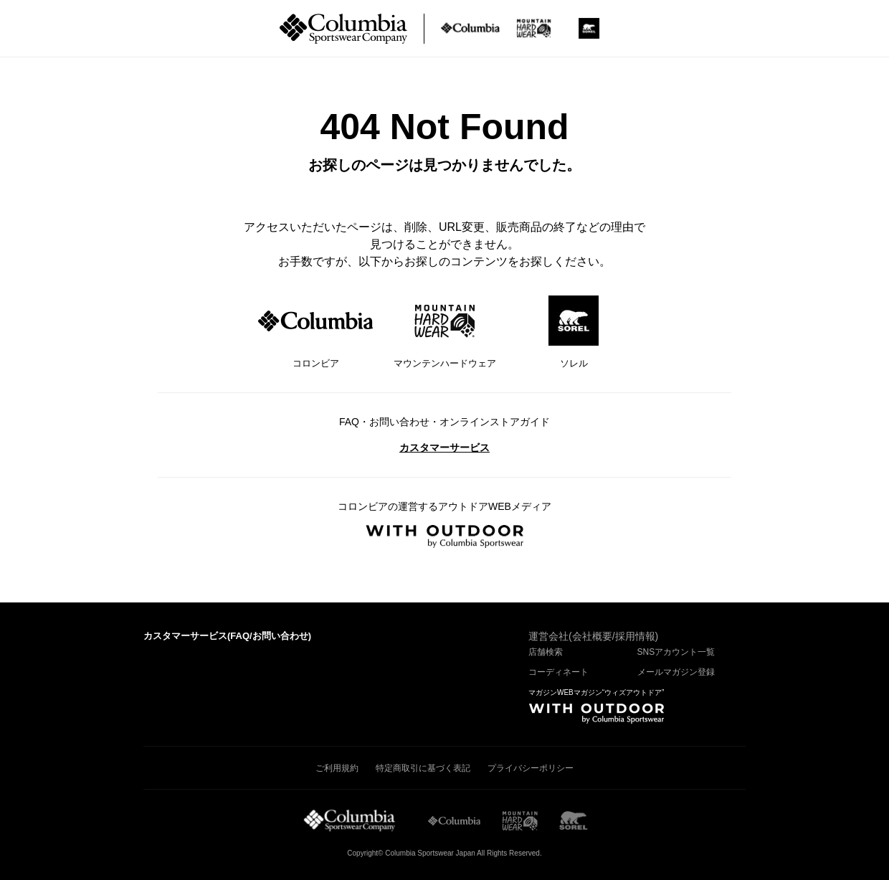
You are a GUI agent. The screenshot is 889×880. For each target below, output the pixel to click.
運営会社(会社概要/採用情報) (593, 636)
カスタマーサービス (444, 447)
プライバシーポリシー (531, 768)
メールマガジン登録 (676, 672)
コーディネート (558, 672)
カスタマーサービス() (227, 635)
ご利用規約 (336, 768)
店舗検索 (545, 652)
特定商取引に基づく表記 (423, 768)
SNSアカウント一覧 (676, 652)
